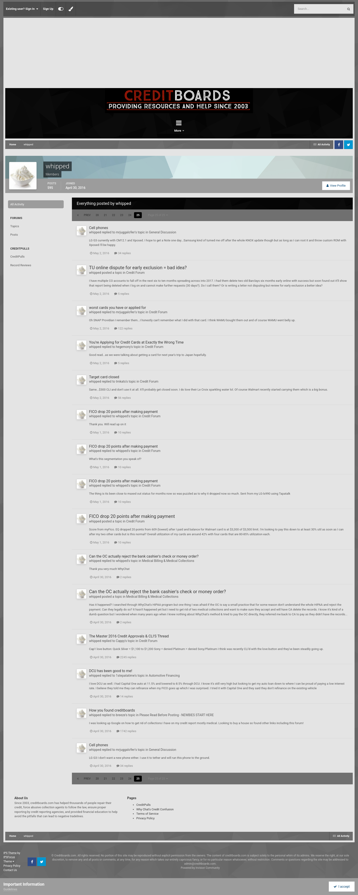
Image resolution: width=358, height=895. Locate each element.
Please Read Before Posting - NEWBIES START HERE (177, 715)
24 (130, 215)
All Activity (17, 204)
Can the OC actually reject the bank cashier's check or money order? (144, 556)
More (191, 130)
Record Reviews (20, 265)
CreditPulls (17, 256)
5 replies (121, 293)
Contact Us (10, 870)
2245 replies (126, 657)
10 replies (122, 432)
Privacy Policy (145, 818)
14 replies (124, 696)
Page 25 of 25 (158, 215)
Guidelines (10, 889)
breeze (121, 715)
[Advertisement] (179, 54)
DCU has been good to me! (110, 671)
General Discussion (162, 232)
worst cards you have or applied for (117, 307)
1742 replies (126, 731)
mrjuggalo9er (125, 232)
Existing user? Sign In (22, 9)
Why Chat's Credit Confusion (155, 809)
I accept (342, 886)
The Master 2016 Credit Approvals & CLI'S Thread (129, 636)
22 (113, 215)
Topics (14, 226)
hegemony (123, 347)
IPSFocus (9, 857)
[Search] (307, 9)
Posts (14, 234)
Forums (166, 130)
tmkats (121, 381)
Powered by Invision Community (200, 867)
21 (105, 215)
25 (138, 215)
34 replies (122, 253)
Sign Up (48, 8)
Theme (8, 861)
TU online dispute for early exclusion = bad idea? (138, 267)
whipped (95, 232)
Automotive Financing (164, 675)
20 (97, 215)
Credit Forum (135, 272)
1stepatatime (125, 675)
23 (121, 215)
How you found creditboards (112, 710)
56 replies (122, 397)
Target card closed (104, 377)
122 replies (123, 328)
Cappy (120, 641)
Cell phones (98, 228)
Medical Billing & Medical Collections (168, 561)
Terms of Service (147, 813)
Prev (87, 215)
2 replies (123, 577)
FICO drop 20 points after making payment (123, 412)
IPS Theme (10, 853)
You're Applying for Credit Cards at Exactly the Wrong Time (136, 342)
